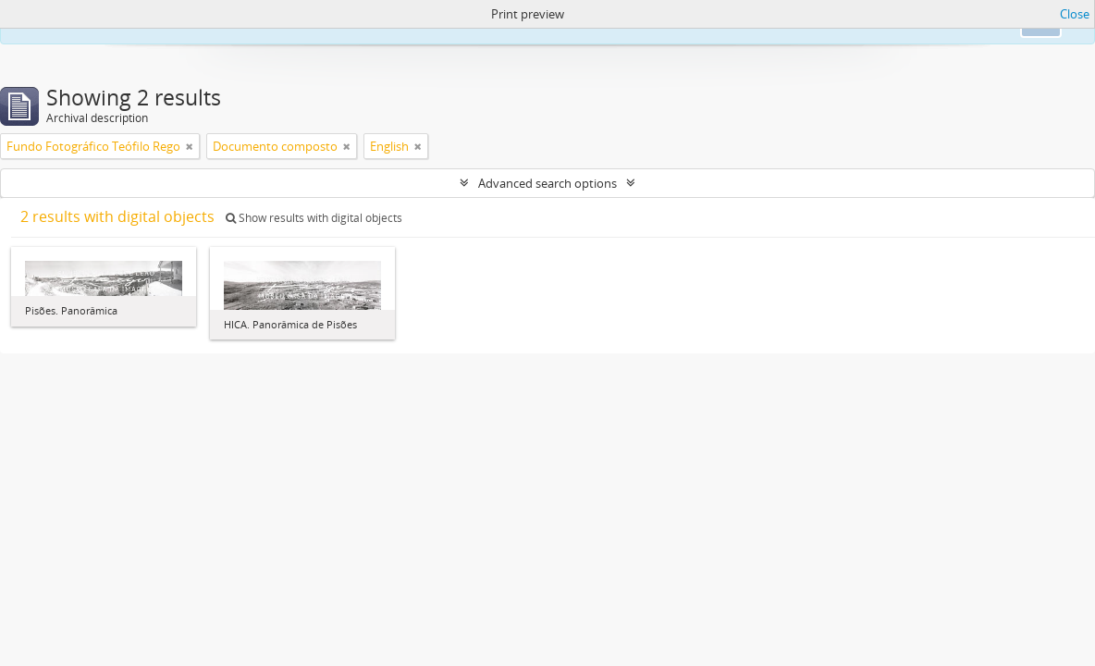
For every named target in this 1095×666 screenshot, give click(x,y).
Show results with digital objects (314, 218)
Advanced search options (547, 183)
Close (1074, 14)
